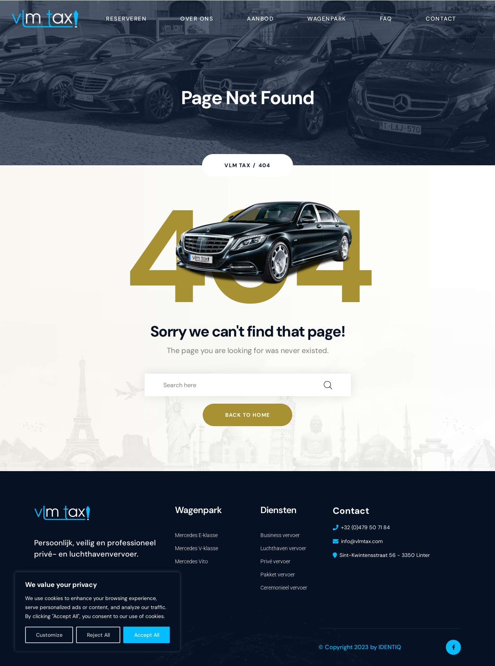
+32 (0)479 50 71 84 (365, 527)
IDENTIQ (389, 647)
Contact (441, 18)
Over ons (196, 18)
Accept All (146, 635)
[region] (97, 611)
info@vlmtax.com (362, 541)
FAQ (386, 18)
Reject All (98, 635)
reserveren (126, 18)
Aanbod (260, 18)
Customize (49, 635)
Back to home (247, 415)
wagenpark (326, 18)
